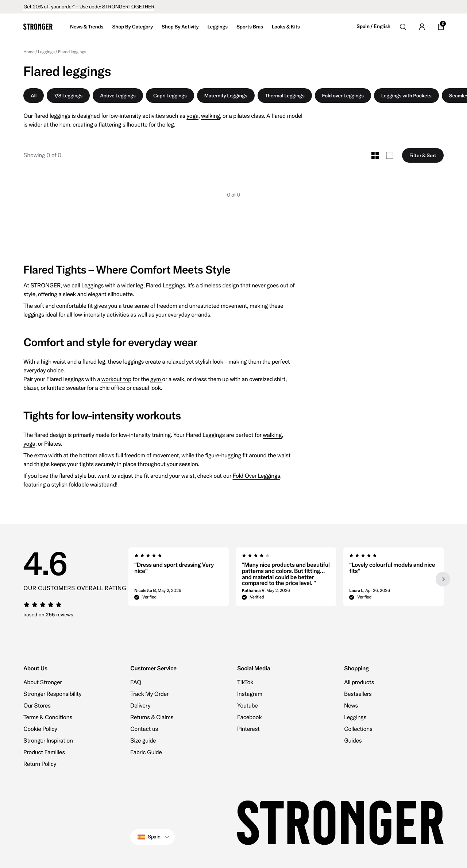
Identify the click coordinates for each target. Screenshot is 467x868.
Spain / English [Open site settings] (373, 26)
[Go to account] (421, 26)
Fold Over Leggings (256, 476)
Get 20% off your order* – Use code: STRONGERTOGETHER (88, 6)
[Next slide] (443, 579)
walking (210, 116)
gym (156, 379)
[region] (286, 579)
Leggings (93, 285)
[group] (178, 579)
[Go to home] (38, 26)
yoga (192, 116)
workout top (116, 379)
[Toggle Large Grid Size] (389, 155)
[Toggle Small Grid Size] (375, 155)
